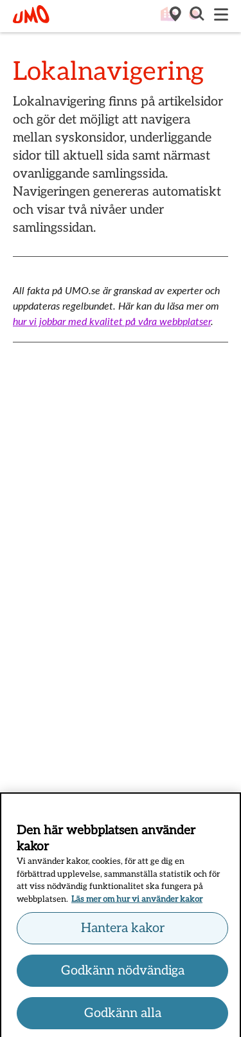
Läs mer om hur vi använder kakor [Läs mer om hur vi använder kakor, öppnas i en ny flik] (136, 901)
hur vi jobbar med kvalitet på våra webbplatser (112, 321)
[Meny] (221, 15)
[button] (196, 15)
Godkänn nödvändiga (122, 972)
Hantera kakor (123, 930)
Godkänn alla (122, 1015)
